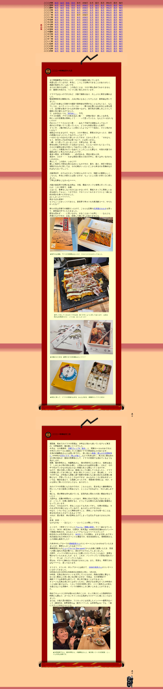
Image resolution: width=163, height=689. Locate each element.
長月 (102, 5)
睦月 (57, 3)
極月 (121, 5)
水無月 (85, 5)
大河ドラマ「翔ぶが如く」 (71, 456)
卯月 (73, 3)
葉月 (97, 5)
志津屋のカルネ (100, 209)
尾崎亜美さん (74, 544)
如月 (62, 3)
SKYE (77, 534)
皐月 (79, 5)
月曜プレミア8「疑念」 (77, 448)
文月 (91, 5)
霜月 (115, 5)
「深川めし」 (71, 113)
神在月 (109, 5)
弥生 (68, 3)
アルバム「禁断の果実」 (85, 527)
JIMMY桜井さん (95, 567)
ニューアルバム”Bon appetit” (74, 548)
